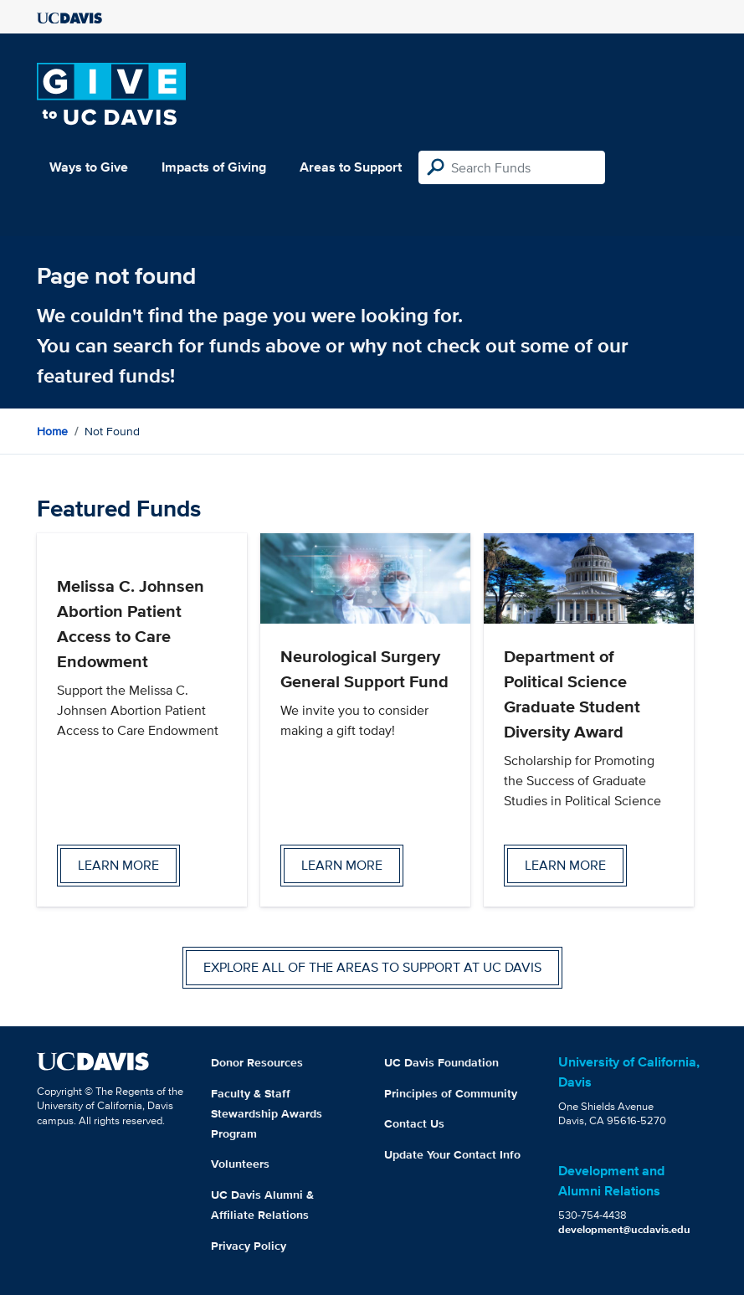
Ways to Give (88, 167)
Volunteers (240, 1163)
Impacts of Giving (214, 167)
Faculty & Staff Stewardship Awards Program (266, 1113)
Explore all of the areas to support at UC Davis (372, 967)
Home (52, 431)
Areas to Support (351, 167)
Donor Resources (257, 1062)
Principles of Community (450, 1093)
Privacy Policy (248, 1245)
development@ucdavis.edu (624, 1229)
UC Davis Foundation (441, 1062)
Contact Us (414, 1123)
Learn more (118, 865)
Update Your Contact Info (452, 1154)
